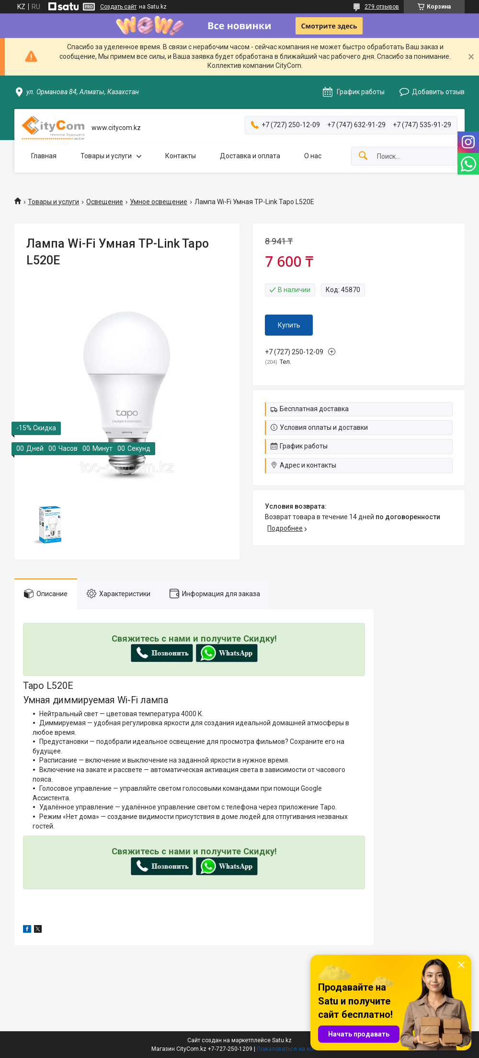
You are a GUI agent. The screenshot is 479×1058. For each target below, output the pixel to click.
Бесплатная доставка (314, 409)
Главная (44, 156)
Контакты (180, 156)
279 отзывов (382, 6)
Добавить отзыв (438, 92)
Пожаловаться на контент (292, 1049)
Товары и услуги (106, 156)
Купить (289, 325)
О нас (312, 156)
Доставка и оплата (250, 156)
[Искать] (363, 156)
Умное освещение (158, 202)
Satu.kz (282, 1040)
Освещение (104, 202)
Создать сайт (118, 6)
